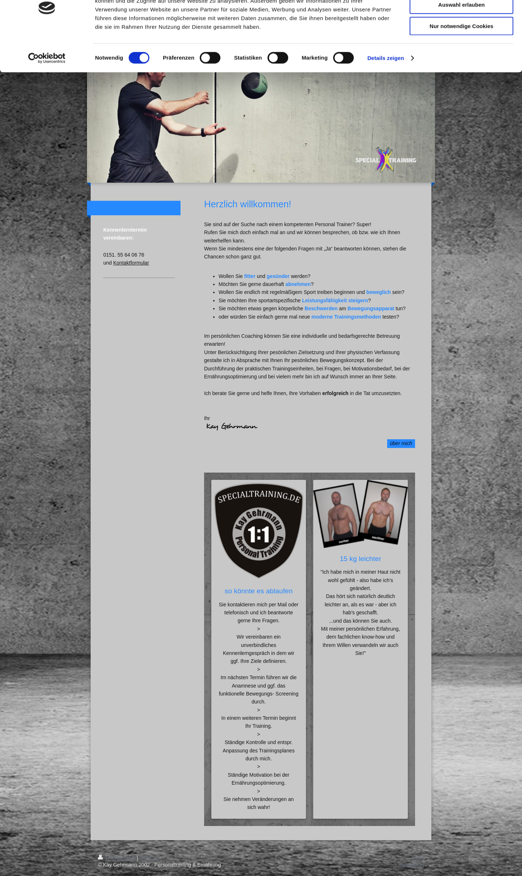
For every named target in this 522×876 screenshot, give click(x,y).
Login (418, 858)
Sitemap (149, 858)
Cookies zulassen (461, 18)
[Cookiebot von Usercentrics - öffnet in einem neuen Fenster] (47, 92)
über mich (401, 443)
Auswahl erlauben (461, 39)
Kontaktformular (131, 263)
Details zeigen (385, 92)
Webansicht (411, 865)
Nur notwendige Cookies (461, 60)
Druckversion (117, 858)
